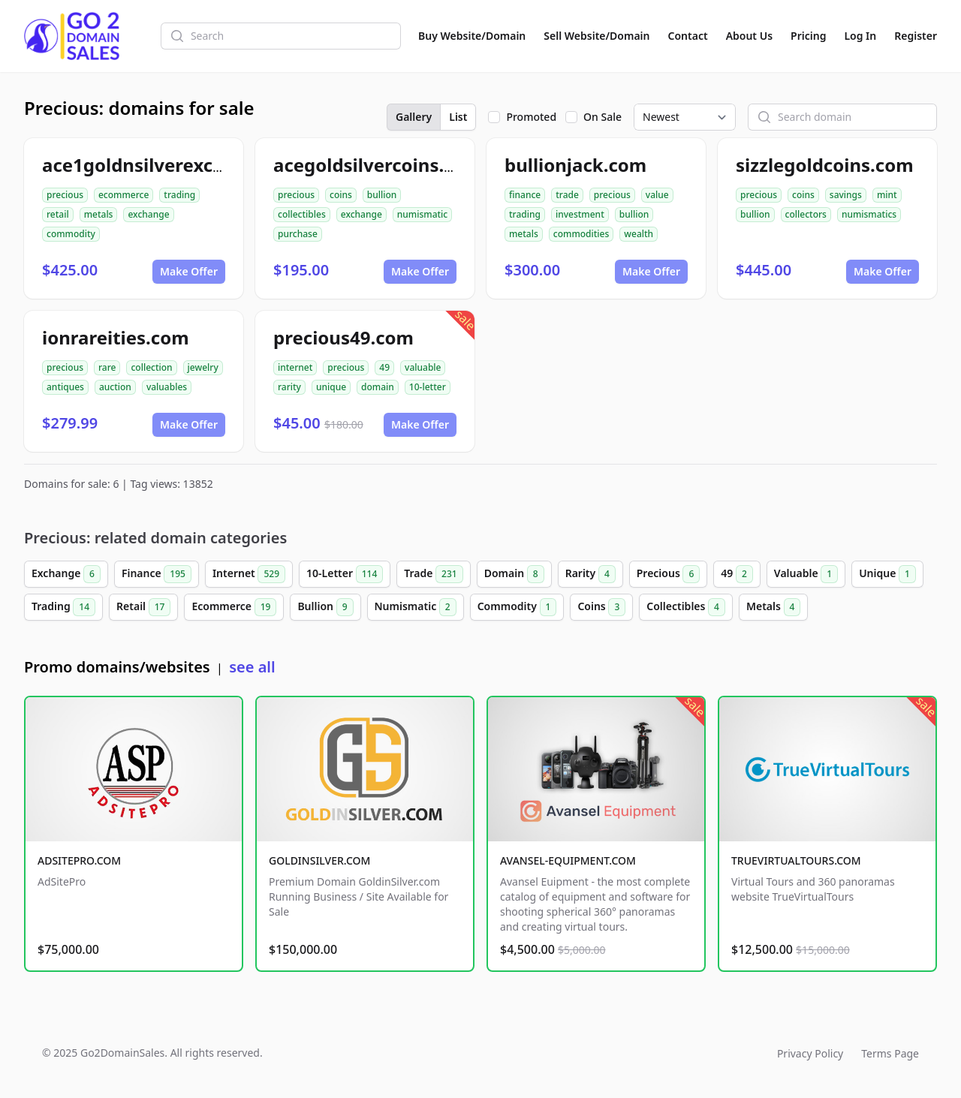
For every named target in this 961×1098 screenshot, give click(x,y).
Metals (773, 607)
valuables (166, 387)
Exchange (66, 574)
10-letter (427, 387)
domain (377, 387)
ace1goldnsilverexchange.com (177, 164)
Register (915, 36)
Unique (887, 574)
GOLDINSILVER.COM (319, 860)
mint (887, 194)
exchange (148, 214)
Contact (688, 36)
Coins (601, 607)
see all (252, 667)
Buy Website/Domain (472, 36)
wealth (638, 233)
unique (331, 387)
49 (384, 367)
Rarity (590, 574)
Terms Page (890, 1053)
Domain (514, 574)
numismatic (422, 214)
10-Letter (344, 574)
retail (58, 214)
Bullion (325, 607)
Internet (248, 574)
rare (107, 367)
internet (295, 367)
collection (151, 367)
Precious (668, 574)
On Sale (602, 117)
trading (179, 194)
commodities (581, 233)
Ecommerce (233, 607)
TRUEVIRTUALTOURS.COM (796, 860)
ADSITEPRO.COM (79, 860)
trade (567, 194)
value (657, 194)
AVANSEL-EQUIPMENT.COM (568, 860)
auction (115, 387)
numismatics (869, 214)
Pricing (808, 36)
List (458, 117)
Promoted (531, 117)
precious (65, 194)
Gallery (414, 117)
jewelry (203, 367)
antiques (65, 387)
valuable (423, 367)
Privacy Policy (810, 1053)
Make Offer (189, 271)
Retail (143, 607)
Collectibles (685, 607)
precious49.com (343, 337)
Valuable (806, 574)
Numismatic (415, 607)
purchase (298, 233)
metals (98, 214)
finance (525, 194)
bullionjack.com (575, 164)
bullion (382, 194)
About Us (749, 36)
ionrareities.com (115, 337)
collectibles (302, 214)
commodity (71, 233)
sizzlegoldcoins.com (825, 164)
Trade (433, 574)
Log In (860, 36)
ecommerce (123, 194)
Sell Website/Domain (596, 36)
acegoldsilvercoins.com (377, 164)
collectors (806, 214)
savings (846, 194)
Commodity (517, 607)
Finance (156, 574)
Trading (63, 607)
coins (341, 194)
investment (580, 214)
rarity (289, 387)
